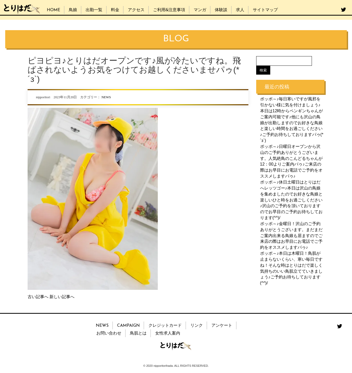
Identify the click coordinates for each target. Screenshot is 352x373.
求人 (240, 10)
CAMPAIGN (128, 326)
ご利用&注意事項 (169, 10)
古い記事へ (38, 297)
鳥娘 (73, 10)
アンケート (221, 326)
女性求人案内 (167, 333)
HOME (53, 10)
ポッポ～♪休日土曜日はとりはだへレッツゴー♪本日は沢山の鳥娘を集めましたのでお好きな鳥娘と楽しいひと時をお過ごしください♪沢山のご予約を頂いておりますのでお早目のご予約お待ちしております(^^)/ (291, 200)
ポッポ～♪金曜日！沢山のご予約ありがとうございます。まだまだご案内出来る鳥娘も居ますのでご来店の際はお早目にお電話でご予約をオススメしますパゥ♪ (291, 235)
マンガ (200, 10)
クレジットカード (165, 326)
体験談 (221, 10)
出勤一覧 (94, 10)
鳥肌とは (138, 333)
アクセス (136, 10)
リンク (196, 326)
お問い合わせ (108, 333)
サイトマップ (265, 10)
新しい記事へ (61, 297)
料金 (115, 10)
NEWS (106, 97)
